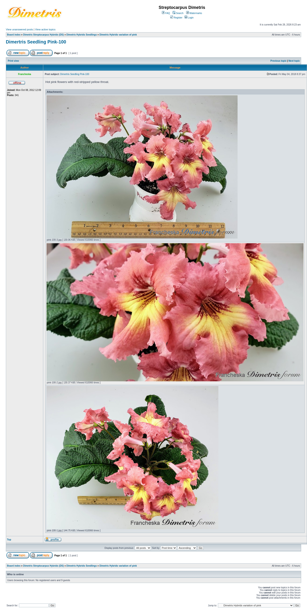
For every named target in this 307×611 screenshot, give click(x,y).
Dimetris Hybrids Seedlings (81, 34)
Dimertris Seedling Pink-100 (36, 41)
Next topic (294, 61)
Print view (13, 61)
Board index (14, 34)
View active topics (45, 29)
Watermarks (194, 13)
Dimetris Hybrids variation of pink (118, 34)
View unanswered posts (19, 29)
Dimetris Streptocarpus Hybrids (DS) (43, 34)
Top (9, 539)
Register (176, 17)
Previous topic (279, 61)
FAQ (166, 13)
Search (178, 13)
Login (189, 17)
